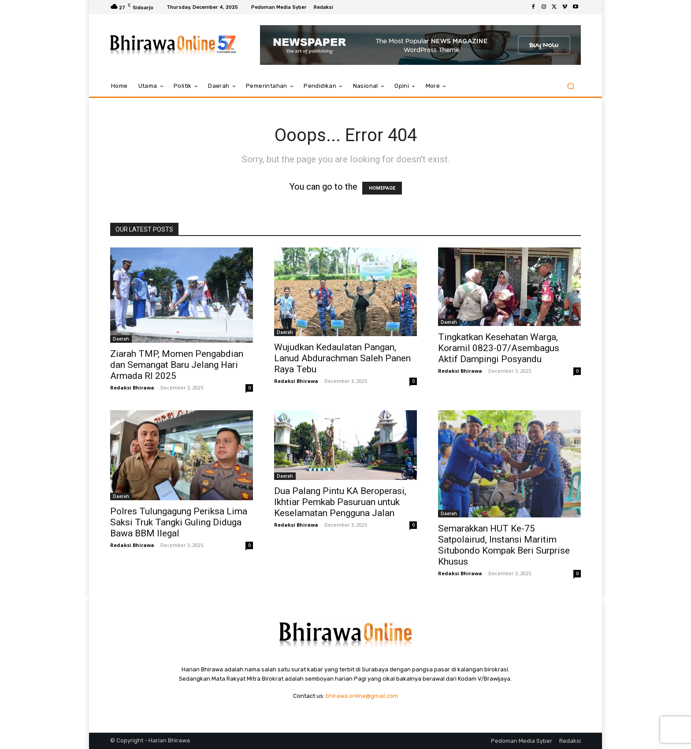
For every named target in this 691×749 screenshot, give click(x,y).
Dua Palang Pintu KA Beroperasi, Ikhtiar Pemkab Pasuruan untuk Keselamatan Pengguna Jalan (340, 502)
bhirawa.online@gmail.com (362, 696)
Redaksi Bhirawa (132, 387)
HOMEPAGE (382, 188)
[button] (570, 86)
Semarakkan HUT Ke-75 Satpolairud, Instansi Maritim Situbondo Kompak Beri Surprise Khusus (504, 545)
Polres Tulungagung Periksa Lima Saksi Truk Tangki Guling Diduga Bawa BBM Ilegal (178, 522)
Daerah (121, 339)
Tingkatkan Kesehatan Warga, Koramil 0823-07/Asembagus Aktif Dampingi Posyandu (498, 348)
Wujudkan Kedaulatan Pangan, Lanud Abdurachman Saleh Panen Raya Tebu (342, 358)
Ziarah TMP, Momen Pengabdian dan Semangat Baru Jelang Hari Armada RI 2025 (176, 364)
